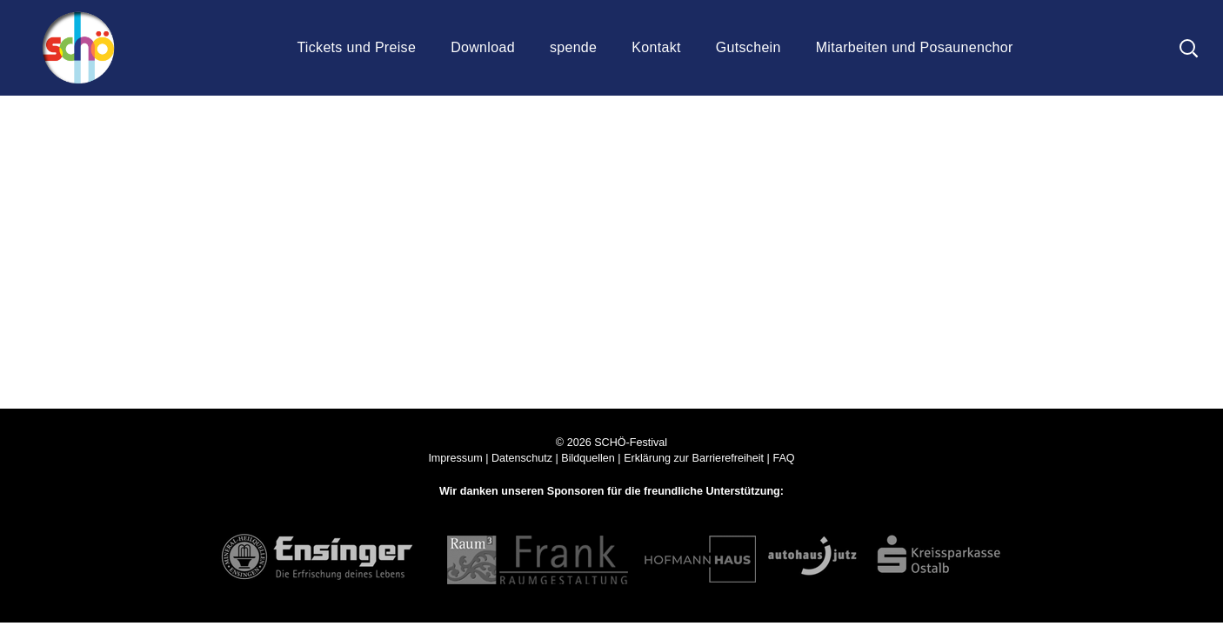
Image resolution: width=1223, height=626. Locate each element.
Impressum (455, 458)
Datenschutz (521, 458)
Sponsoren (576, 491)
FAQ (783, 458)
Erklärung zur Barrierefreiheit (694, 458)
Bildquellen (588, 458)
